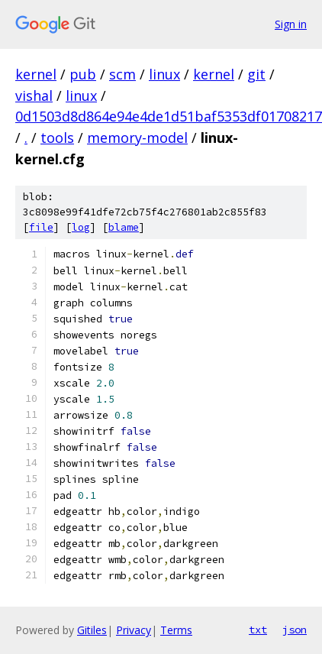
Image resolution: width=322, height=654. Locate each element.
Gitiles (92, 630)
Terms (176, 630)
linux (164, 74)
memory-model (137, 137)
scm (122, 74)
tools (57, 137)
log (81, 227)
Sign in (291, 24)
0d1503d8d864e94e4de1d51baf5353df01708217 (168, 116)
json (294, 629)
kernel (35, 74)
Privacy (133, 630)
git (256, 74)
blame (123, 227)
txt (258, 629)
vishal (34, 95)
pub (82, 74)
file (41, 227)
